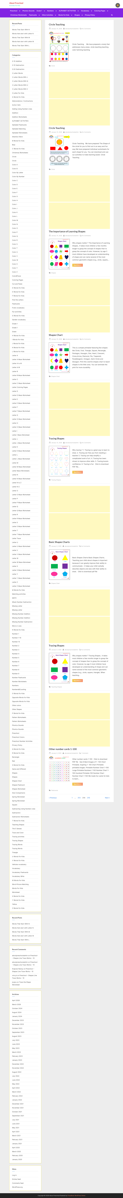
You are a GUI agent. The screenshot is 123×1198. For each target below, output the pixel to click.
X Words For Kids (18, 896)
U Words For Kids (18, 856)
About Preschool (16, 3)
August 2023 (16, 1036)
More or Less (16, 626)
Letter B (15, 371)
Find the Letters (17, 300)
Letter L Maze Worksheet (21, 459)
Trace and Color (18, 833)
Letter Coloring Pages (20, 387)
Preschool (13, 11)
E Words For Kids (18, 292)
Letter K (15, 447)
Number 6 (15, 662)
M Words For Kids (18, 590)
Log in (14, 1175)
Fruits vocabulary (18, 308)
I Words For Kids (18, 339)
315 (88, 798)
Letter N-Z (16, 487)
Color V (15, 256)
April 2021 (15, 1132)
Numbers (50, 11)
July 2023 (15, 1040)
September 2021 (18, 1116)
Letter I (14, 431)
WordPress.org (17, 1187)
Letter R (15, 514)
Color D (15, 184)
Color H (15, 200)
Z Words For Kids (18, 908)
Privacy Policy (90, 15)
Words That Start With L (20, 45)
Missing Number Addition (21, 614)
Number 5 (15, 658)
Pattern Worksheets (19, 717)
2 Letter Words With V (20, 89)
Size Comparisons (18, 793)
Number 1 (15, 634)
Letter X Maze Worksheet (21, 570)
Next (107, 798)
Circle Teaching (57, 24)
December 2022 (18, 1064)
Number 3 (15, 650)
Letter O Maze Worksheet (21, 495)
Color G (15, 196)
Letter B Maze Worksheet (21, 375)
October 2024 (17, 1008)
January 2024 (17, 1016)
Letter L (15, 455)
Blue (13, 145)
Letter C (15, 379)
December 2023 (18, 1020)
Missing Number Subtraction (22, 622)
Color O (15, 228)
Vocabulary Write (18, 876)
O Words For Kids (18, 693)
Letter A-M (16, 367)
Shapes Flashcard (18, 785)
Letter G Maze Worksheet (21, 419)
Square (14, 805)
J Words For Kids (18, 343)
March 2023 (16, 1052)
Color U (15, 252)
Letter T (15, 530)
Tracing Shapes (56, 438)
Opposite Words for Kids (21, 697)
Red (13, 761)
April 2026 (16, 1000)
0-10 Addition (17, 61)
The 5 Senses (17, 829)
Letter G (15, 415)
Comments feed (18, 1183)
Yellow (14, 904)
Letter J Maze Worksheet (21, 443)
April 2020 (16, 1147)
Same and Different (19, 769)
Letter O (15, 491)
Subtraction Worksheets (20, 817)
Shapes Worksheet (18, 789)
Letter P (15, 499)
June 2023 (16, 1044)
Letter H (15, 423)
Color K (14, 212)
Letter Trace (16, 538)
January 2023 (17, 1060)
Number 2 (15, 646)
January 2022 (17, 1100)
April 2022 (16, 1088)
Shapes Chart (56, 335)
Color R (14, 240)
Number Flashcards (19, 677)
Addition (15, 113)
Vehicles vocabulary (19, 864)
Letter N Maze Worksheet (21, 479)
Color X (14, 264)
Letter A (15, 355)
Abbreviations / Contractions (22, 101)
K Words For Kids (18, 347)
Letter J (15, 439)
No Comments (86, 28)
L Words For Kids (18, 351)
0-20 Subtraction (18, 69)
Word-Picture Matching (20, 884)
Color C (15, 180)
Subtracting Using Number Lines (23, 809)
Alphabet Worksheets (19, 133)
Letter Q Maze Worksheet (21, 511)
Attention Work (17, 137)
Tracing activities (18, 837)
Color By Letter (17, 172)
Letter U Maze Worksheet (21, 546)
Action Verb (16, 105)
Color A (15, 165)
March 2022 (16, 1092)
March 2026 (16, 1004)
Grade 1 (39, 11)
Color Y (15, 268)
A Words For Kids (18, 97)
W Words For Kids (18, 880)
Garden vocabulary (19, 320)
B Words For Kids (18, 141)
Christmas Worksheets (18, 15)
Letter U (15, 542)
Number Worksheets (19, 681)
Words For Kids (63, 15)
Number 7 (15, 666)
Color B (14, 169)
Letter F (15, 407)
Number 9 (15, 674)
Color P (14, 232)
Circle (53, 66)
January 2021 (17, 1144)
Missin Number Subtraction (21, 602)
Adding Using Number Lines (22, 109)
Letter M (15, 463)
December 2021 (17, 1104)
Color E (14, 188)
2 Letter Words (17, 73)
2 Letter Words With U (20, 85)
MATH (14, 598)
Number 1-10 (16, 638)
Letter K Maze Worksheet (21, 451)
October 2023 (17, 1028)
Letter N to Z (16, 483)
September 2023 (18, 1032)
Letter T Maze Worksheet (21, 534)
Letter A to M (17, 363)
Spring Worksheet (18, 797)
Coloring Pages (99, 11)
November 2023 (18, 1024)
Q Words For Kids (18, 749)
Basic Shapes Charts (59, 542)
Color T (14, 248)
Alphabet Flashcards (19, 125)
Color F (14, 192)
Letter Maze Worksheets (20, 471)
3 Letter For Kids (18, 93)
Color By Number (18, 176)
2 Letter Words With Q (20, 81)
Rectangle (15, 757)
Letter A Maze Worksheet (21, 359)
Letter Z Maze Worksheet (21, 586)
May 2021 (15, 1128)
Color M (15, 220)
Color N (15, 224)
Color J (14, 208)
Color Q (15, 236)
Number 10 (16, 642)
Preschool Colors (18, 737)
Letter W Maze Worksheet (21, 562)
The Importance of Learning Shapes (67, 231)
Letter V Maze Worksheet (21, 554)
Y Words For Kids (18, 900)
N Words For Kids (18, 630)
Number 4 (15, 654)
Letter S (15, 522)
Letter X (15, 566)
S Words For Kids (18, 765)
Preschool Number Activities (22, 741)
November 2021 (18, 1108)
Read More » (78, 265)
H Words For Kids (18, 336)
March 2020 (16, 1151)
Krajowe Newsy (17, 969)
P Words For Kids (18, 713)
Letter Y (15, 574)
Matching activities (19, 594)
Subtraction (16, 813)
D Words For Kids (18, 288)
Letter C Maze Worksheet (21, 383)
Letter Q (15, 506)
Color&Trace (16, 276)
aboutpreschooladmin (72, 28)
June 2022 (16, 1080)
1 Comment (84, 753)
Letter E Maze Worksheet (21, 403)
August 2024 (16, 1012)
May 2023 (15, 1048)
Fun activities (16, 312)
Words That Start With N (21, 30)
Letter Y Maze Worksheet (21, 578)
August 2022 (16, 1072)
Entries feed (16, 1179)
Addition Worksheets (19, 117)
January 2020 (17, 1159)
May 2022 (15, 1084)
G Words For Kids (18, 316)
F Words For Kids (18, 296)
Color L (14, 216)
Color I (14, 204)
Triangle (15, 852)
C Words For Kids (18, 149)
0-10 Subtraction (18, 65)
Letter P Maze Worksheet (21, 502)
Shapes (77, 15)
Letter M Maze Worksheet (21, 467)
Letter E (15, 399)
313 (79, 798)
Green (14, 332)
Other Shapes (17, 709)
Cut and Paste (17, 284)
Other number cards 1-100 (63, 749)
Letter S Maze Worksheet (21, 526)
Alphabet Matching (19, 129)
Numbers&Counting (19, 689)
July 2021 (15, 1120)
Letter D (15, 391)
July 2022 (15, 1076)
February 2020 (17, 1155)
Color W (15, 260)
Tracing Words (17, 844)
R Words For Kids (18, 753)
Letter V (15, 550)
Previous (53, 798)
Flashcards (33, 15)
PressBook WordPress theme (76, 1195)
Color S (14, 244)
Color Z (14, 272)
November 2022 (18, 1068)
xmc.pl (14, 975)
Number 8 (15, 670)
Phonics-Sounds (28, 11)
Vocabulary (85, 11)
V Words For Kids (18, 860)
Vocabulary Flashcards (20, 872)
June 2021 (15, 1124)
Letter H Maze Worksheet (21, 427)
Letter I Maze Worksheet (21, 435)
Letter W (15, 558)
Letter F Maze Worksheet (21, 411)
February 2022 (17, 1096)
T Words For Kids (18, 821)
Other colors (16, 705)
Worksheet (16, 892)
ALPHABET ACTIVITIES (67, 11)
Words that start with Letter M (23, 41)
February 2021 (17, 1139)
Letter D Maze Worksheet (21, 395)
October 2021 (17, 1112)
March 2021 (16, 1136)
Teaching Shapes (56, 687)
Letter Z (15, 582)
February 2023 (17, 1056)
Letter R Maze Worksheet (21, 518)
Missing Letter (17, 606)
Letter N (15, 475)
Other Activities (47, 15)
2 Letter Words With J (20, 77)
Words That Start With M (21, 37)
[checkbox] (117, 5)
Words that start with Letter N (23, 34)
